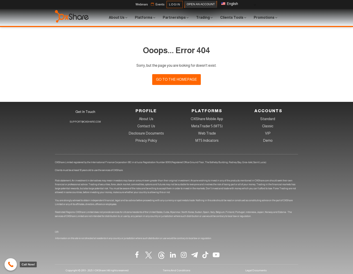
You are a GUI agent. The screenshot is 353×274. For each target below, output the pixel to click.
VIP (268, 133)
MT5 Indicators (207, 140)
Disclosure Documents (146, 133)
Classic (267, 126)
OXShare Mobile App (207, 119)
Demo (268, 140)
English (229, 4)
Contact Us (146, 126)
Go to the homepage (176, 79)
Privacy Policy (146, 140)
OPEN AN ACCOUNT (200, 4)
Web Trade (207, 133)
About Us (146, 119)
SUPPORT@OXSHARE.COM (85, 121)
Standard (267, 119)
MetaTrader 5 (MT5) (207, 126)
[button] (141, 4)
